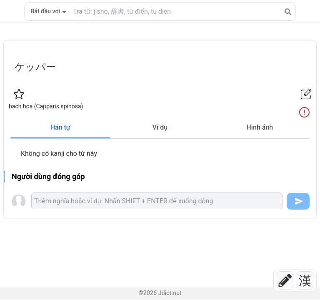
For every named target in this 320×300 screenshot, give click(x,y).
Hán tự (60, 127)
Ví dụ (160, 127)
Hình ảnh (259, 127)
